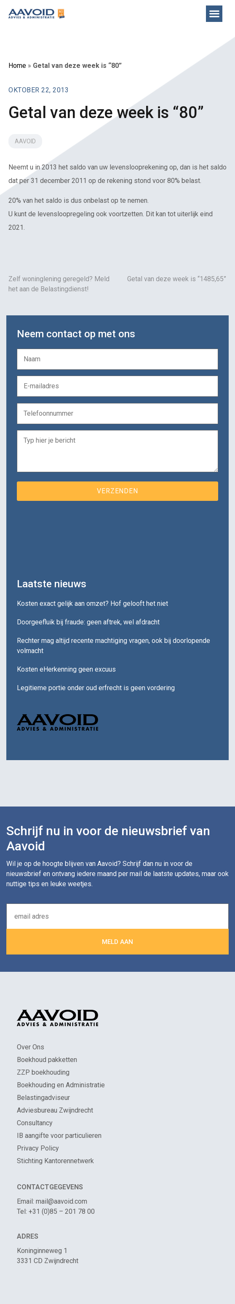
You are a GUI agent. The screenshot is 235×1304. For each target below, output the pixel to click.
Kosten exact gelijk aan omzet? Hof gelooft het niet (92, 604)
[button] (214, 13)
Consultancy (35, 1123)
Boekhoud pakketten (47, 1060)
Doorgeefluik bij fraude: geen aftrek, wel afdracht (88, 622)
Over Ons (30, 1047)
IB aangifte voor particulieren (59, 1136)
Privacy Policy (38, 1148)
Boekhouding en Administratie (61, 1085)
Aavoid (25, 141)
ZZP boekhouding (43, 1072)
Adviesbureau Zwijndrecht (55, 1110)
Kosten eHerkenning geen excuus (66, 669)
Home (17, 66)
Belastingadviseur (43, 1098)
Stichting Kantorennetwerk (55, 1161)
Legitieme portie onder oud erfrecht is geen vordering (96, 688)
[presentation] (81, 536)
